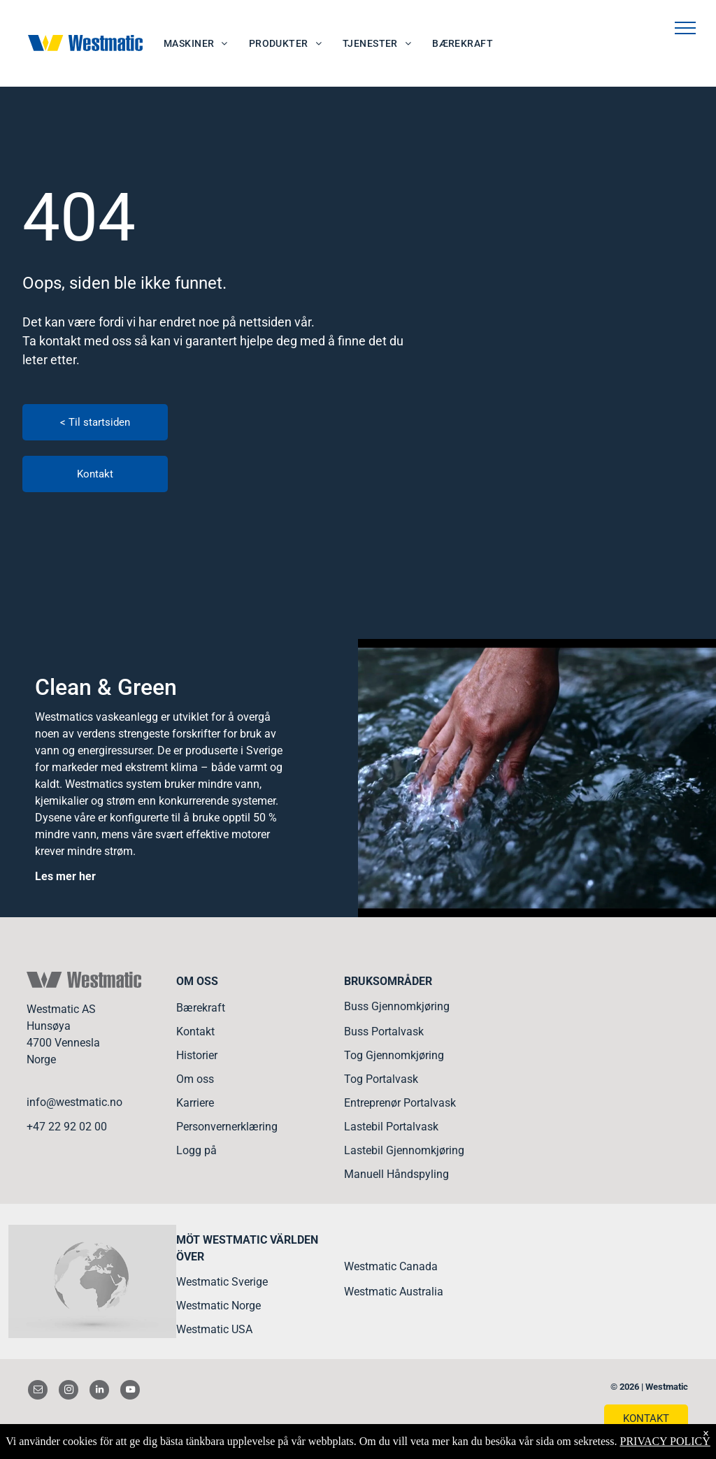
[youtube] (130, 1391)
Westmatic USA (214, 1329)
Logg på (196, 1150)
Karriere (195, 1102)
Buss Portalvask (384, 1031)
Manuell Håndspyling (396, 1174)
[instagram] (68, 1391)
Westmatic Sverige (222, 1281)
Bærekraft (200, 1007)
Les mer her (65, 876)
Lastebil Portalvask (391, 1126)
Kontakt (195, 1031)
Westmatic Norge (218, 1305)
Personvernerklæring (227, 1126)
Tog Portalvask (381, 1079)
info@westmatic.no (74, 1102)
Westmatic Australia (393, 1291)
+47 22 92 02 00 (67, 1126)
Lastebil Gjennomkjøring (404, 1150)
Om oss (195, 1079)
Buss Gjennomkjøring (397, 1006)
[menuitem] (195, 44)
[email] (38, 1391)
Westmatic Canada (391, 1266)
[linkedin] (99, 1391)
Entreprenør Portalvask (400, 1102)
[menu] (685, 28)
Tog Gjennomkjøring (394, 1055)
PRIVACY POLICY (665, 1441)
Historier (196, 1055)
